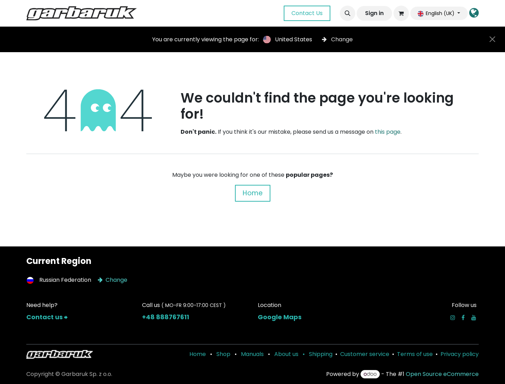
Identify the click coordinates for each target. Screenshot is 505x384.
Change (337, 39)
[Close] (492, 39)
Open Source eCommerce (442, 374)
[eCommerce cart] (401, 13)
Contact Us (307, 13)
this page (387, 132)
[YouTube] (474, 317)
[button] (347, 13)
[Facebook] (463, 317)
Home (253, 193)
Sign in (374, 13)
